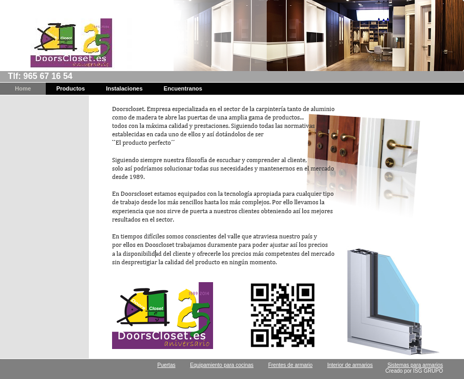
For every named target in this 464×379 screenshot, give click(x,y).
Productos (70, 88)
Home (23, 88)
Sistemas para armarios (415, 365)
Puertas (166, 365)
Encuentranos (183, 88)
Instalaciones (124, 88)
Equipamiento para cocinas (222, 365)
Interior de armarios (350, 365)
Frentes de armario (290, 365)
